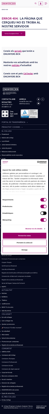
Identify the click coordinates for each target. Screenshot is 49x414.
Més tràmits (5, 334)
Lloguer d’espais (6, 262)
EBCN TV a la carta (7, 307)
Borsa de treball (6, 255)
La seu (4, 158)
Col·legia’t (7, 314)
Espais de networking (8, 393)
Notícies (4, 293)
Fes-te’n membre (7, 379)
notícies (16, 65)
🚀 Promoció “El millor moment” (12, 327)
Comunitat (7, 348)
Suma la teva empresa (8, 338)
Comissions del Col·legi (8, 355)
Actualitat (7, 290)
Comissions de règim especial (10, 369)
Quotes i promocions (8, 324)
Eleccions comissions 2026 (10, 376)
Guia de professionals (8, 269)
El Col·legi (6, 131)
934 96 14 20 (8, 104)
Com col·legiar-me (7, 320)
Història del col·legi (7, 137)
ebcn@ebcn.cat (6, 106)
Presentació (5, 134)
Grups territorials (7, 372)
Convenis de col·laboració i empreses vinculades (16, 276)
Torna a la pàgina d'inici (13, 33)
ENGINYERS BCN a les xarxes (10, 390)
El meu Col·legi (9, 397)
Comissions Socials (7, 365)
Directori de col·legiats (9, 383)
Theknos (4, 300)
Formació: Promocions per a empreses (13, 259)
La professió (5, 141)
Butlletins (4, 296)
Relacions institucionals (9, 151)
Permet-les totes (24, 236)
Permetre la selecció (24, 243)
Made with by (41, 407)
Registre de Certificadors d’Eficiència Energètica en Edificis (19, 273)
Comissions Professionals (9, 362)
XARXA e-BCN (6, 351)
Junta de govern (7, 148)
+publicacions (6, 303)
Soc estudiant (6, 331)
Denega (24, 250)
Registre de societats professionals (12, 279)
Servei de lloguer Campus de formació (13, 283)
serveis (18, 51)
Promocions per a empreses (10, 341)
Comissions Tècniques (8, 358)
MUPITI (4, 286)
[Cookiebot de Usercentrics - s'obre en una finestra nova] (37, 162)
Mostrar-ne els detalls (33, 229)
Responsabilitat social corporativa (12, 155)
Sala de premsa (6, 310)
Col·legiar (28, 73)
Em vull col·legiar (7, 317)
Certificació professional (9, 266)
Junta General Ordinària (9, 144)
